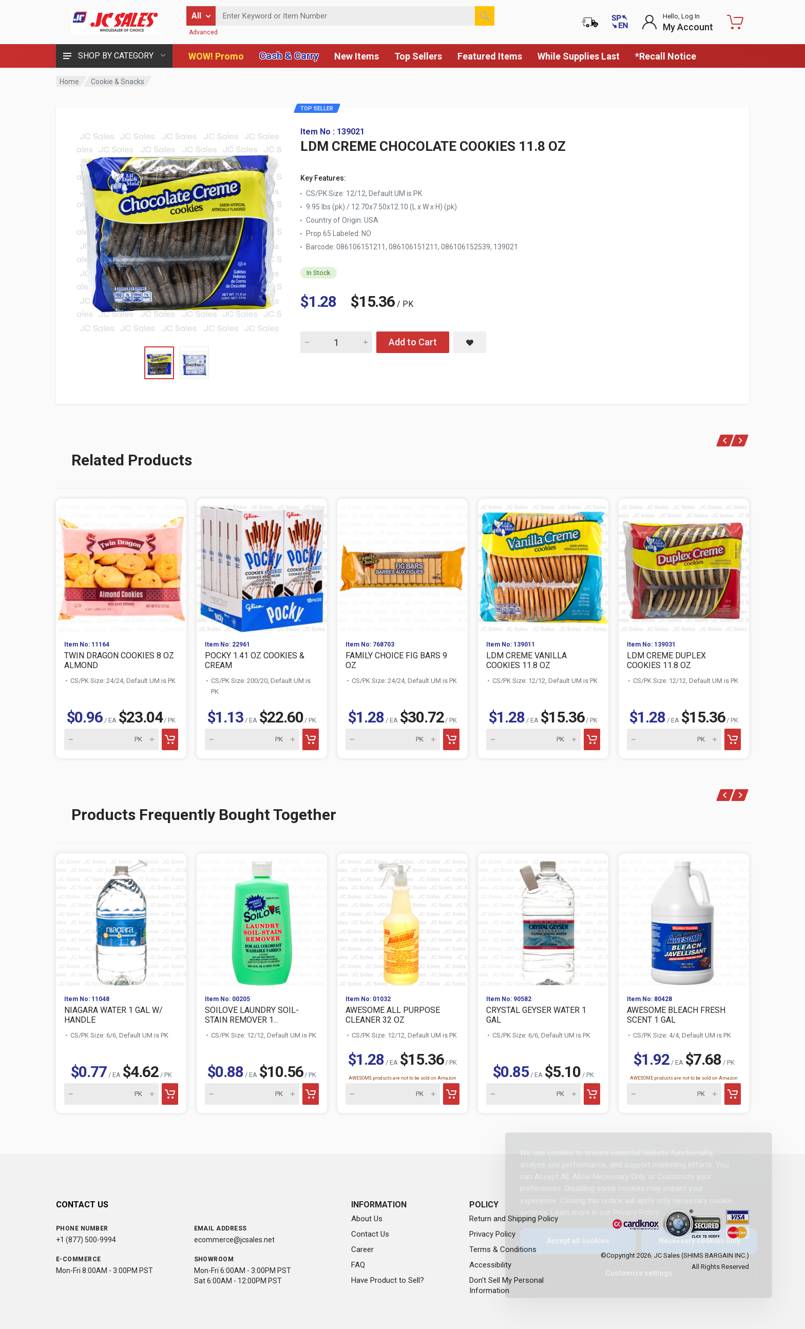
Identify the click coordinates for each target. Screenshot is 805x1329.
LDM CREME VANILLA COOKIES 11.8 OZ (526, 660)
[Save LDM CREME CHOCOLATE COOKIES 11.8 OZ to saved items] (469, 342)
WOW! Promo (216, 56)
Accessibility (490, 1264)
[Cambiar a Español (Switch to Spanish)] (620, 22)
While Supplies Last (579, 56)
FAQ (358, 1264)
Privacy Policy (492, 1234)
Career (362, 1249)
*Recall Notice (665, 56)
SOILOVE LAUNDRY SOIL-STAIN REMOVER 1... (252, 1015)
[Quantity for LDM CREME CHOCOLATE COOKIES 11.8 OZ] (336, 342)
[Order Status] (590, 22)
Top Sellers (418, 56)
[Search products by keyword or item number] (355, 16)
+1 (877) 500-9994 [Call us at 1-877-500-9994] (86, 1240)
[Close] (745, 1151)
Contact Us (370, 1234)
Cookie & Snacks (117, 81)
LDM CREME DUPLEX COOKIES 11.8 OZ (666, 660)
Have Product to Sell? (387, 1280)
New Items (356, 56)
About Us (366, 1218)
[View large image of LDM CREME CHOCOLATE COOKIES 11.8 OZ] (179, 230)
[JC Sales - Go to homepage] (115, 22)
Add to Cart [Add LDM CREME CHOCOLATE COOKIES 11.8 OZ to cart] (413, 342)
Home (69, 81)
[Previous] (725, 440)
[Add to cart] (170, 739)
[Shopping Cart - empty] (735, 22)
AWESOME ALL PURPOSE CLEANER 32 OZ (393, 1015)
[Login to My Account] (677, 22)
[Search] (484, 16)
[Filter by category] (201, 16)
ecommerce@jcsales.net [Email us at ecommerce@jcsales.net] (234, 1240)
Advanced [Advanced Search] (203, 32)
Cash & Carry (289, 56)
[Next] (740, 440)
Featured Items (489, 56)
